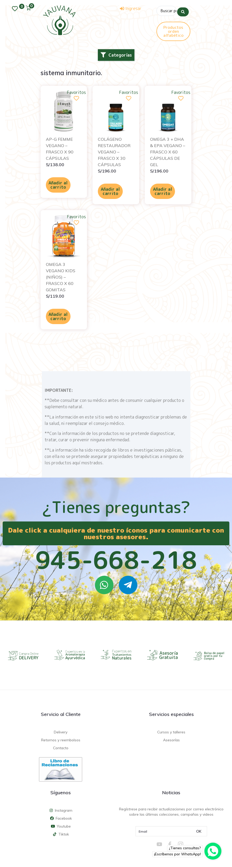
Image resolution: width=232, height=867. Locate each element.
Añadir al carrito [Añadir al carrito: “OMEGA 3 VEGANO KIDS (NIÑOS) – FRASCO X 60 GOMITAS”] (58, 315)
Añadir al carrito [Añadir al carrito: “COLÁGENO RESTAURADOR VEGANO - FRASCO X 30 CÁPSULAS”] (110, 190)
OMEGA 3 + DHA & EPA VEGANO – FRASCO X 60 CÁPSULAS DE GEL (167, 150)
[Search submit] (183, 10)
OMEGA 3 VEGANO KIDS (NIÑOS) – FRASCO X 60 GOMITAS (60, 276)
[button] (116, 54)
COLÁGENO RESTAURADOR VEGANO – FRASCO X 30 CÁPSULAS (114, 150)
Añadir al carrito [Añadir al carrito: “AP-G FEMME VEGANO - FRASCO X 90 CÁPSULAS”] (58, 184)
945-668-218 (116, 558)
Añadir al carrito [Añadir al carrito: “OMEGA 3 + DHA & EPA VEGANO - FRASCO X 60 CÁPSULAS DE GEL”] (162, 190)
